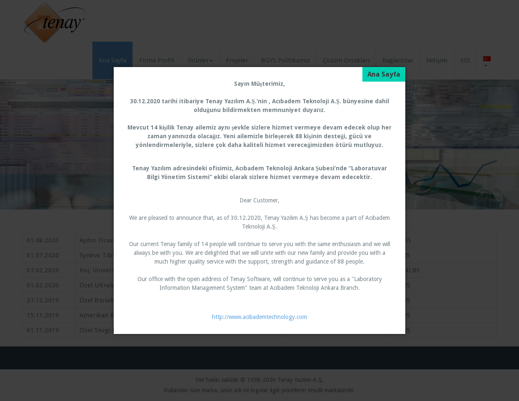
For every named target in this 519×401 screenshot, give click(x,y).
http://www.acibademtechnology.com (259, 317)
